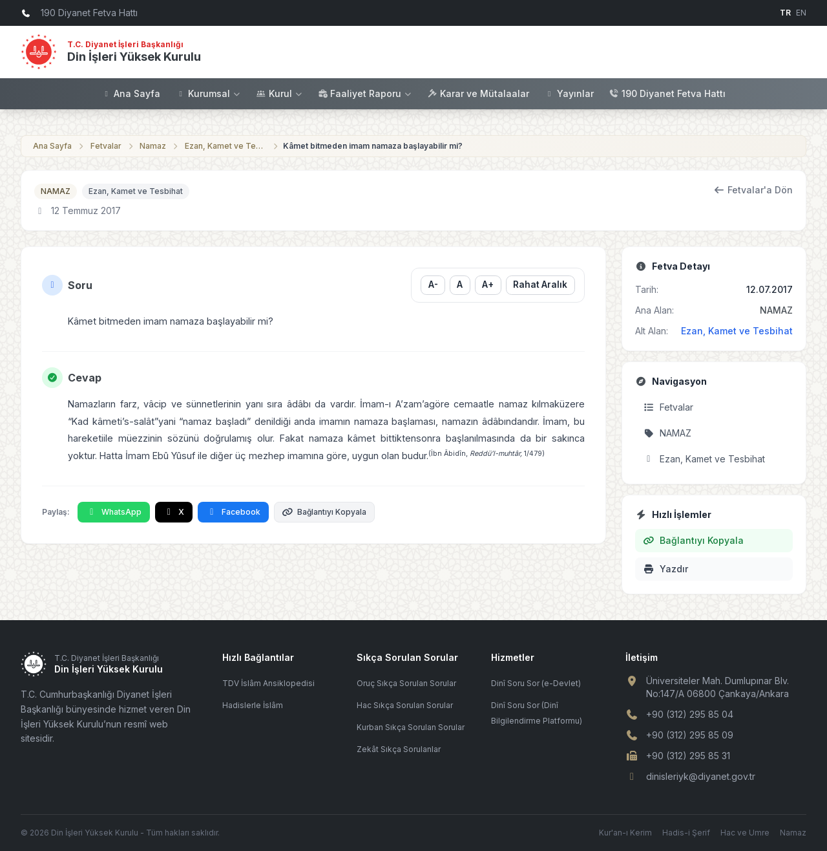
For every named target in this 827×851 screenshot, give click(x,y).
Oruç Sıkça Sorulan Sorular (406, 683)
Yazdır (665, 568)
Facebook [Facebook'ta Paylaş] (233, 512)
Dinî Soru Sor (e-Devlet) (536, 683)
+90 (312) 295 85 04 (689, 714)
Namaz (153, 146)
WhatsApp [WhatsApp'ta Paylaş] (113, 512)
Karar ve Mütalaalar (478, 93)
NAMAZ (55, 191)
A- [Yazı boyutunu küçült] (432, 284)
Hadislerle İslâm (252, 705)
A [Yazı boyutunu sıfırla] (460, 284)
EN (801, 12)
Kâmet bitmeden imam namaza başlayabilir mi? (373, 146)
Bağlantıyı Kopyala (324, 512)
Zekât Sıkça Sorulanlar (399, 749)
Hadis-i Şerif (686, 832)
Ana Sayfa (130, 93)
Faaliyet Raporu (365, 93)
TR (785, 12)
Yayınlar (569, 93)
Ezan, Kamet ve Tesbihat (226, 146)
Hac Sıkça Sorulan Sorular (405, 705)
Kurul (279, 93)
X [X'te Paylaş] (174, 512)
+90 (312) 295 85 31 (688, 755)
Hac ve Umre (744, 832)
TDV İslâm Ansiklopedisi (268, 683)
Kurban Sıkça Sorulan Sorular (411, 727)
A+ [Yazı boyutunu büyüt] (488, 284)
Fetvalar (105, 146)
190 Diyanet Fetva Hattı (667, 93)
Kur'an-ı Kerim (625, 832)
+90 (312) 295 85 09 (689, 734)
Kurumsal (208, 93)
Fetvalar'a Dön (753, 189)
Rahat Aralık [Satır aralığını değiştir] (540, 284)
